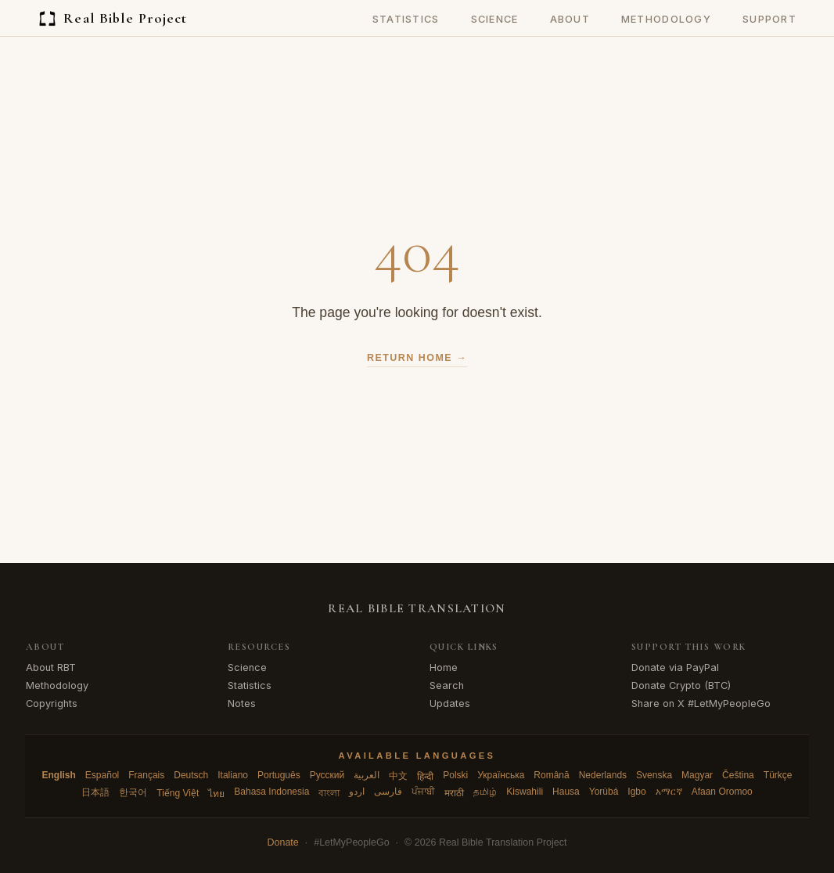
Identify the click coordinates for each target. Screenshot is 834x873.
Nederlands (603, 775)
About (570, 19)
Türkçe (778, 775)
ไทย (216, 793)
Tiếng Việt (177, 793)
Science (495, 19)
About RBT (51, 667)
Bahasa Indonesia (271, 791)
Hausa (566, 791)
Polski (455, 775)
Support (769, 19)
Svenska (654, 775)
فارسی (388, 791)
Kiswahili (524, 791)
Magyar (697, 775)
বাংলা (329, 793)
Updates (450, 703)
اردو (357, 791)
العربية (366, 775)
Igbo (636, 791)
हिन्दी (425, 776)
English (59, 775)
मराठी (454, 793)
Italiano (232, 775)
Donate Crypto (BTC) (681, 685)
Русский (327, 775)
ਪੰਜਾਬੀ (423, 791)
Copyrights (51, 703)
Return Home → (417, 357)
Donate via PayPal (675, 667)
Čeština (738, 775)
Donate (283, 842)
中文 (398, 775)
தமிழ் (485, 791)
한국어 (133, 792)
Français (146, 775)
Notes (242, 703)
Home (444, 667)
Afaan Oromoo (722, 791)
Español (102, 775)
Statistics (406, 19)
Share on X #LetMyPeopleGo (701, 703)
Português (278, 775)
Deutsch (191, 775)
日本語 (95, 792)
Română (551, 775)
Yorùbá (604, 791)
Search (447, 685)
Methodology (666, 19)
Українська (500, 775)
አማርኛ (669, 791)
